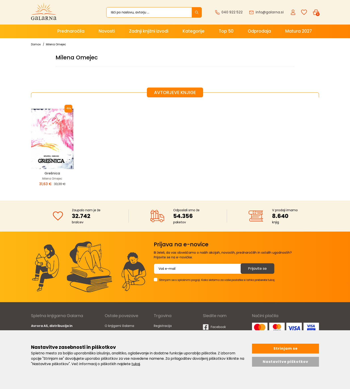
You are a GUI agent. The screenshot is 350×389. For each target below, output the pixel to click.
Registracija (163, 326)
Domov (36, 44)
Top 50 (226, 31)
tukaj (135, 363)
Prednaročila (70, 31)
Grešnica (52, 173)
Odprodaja (259, 31)
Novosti (107, 31)
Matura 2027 (298, 31)
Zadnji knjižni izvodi (148, 31)
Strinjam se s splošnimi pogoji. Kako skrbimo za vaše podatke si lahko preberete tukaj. (217, 280)
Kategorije (193, 31)
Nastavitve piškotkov (285, 361)
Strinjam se (285, 348)
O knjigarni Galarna (119, 326)
